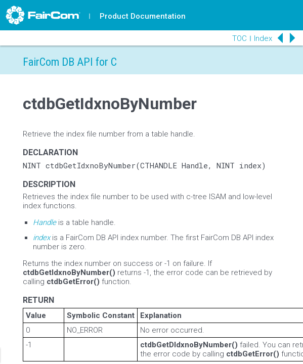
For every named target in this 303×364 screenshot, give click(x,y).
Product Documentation (143, 16)
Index (263, 38)
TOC (239, 38)
